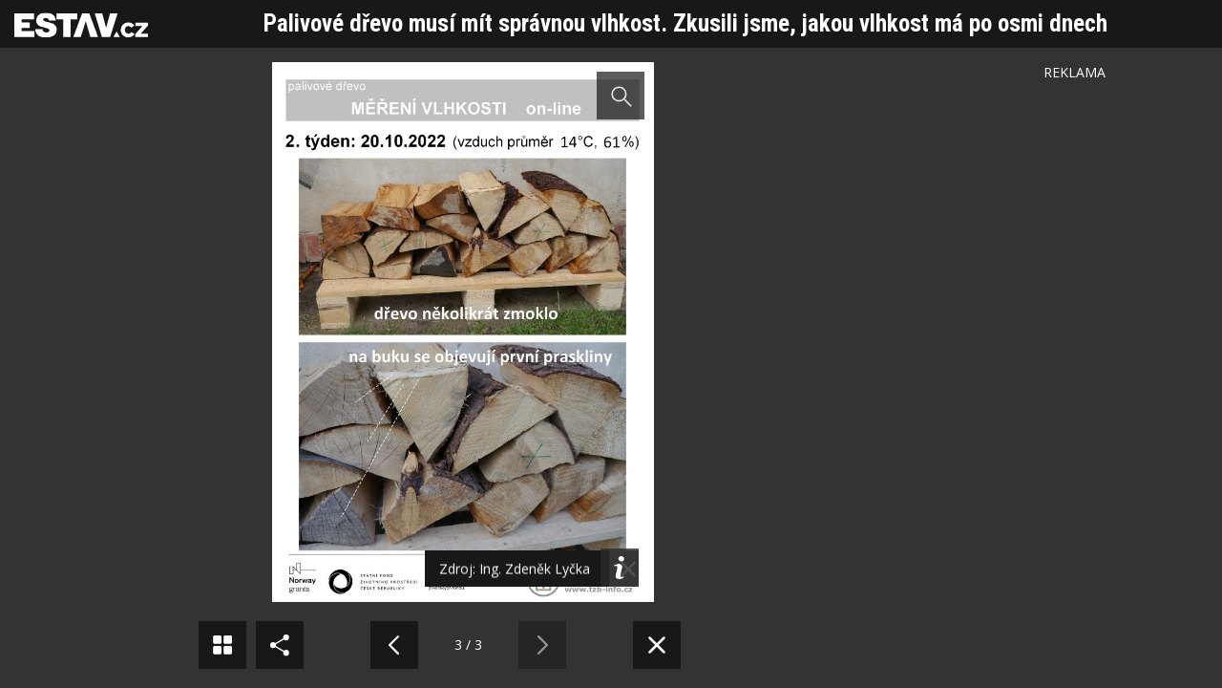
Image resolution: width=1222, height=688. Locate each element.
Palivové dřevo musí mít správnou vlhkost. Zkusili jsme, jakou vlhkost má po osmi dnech (685, 23)
